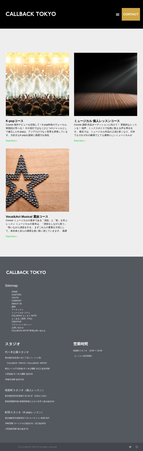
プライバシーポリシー (22, 325)
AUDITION (16, 295)
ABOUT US (17, 304)
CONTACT (130, 14)
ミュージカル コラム (21, 313)
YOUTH (15, 298)
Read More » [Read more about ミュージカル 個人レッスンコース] (80, 141)
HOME (15, 292)
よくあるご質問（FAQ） (23, 319)
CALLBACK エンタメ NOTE (24, 316)
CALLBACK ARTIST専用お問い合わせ (29, 331)
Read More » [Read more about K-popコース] (11, 141)
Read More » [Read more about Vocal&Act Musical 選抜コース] (11, 236)
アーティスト (18, 310)
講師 (14, 307)
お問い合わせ (18, 328)
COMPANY (17, 301)
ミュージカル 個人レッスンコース (97, 121)
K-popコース (14, 121)
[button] (117, 14)
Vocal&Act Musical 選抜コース (27, 216)
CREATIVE (16, 322)
